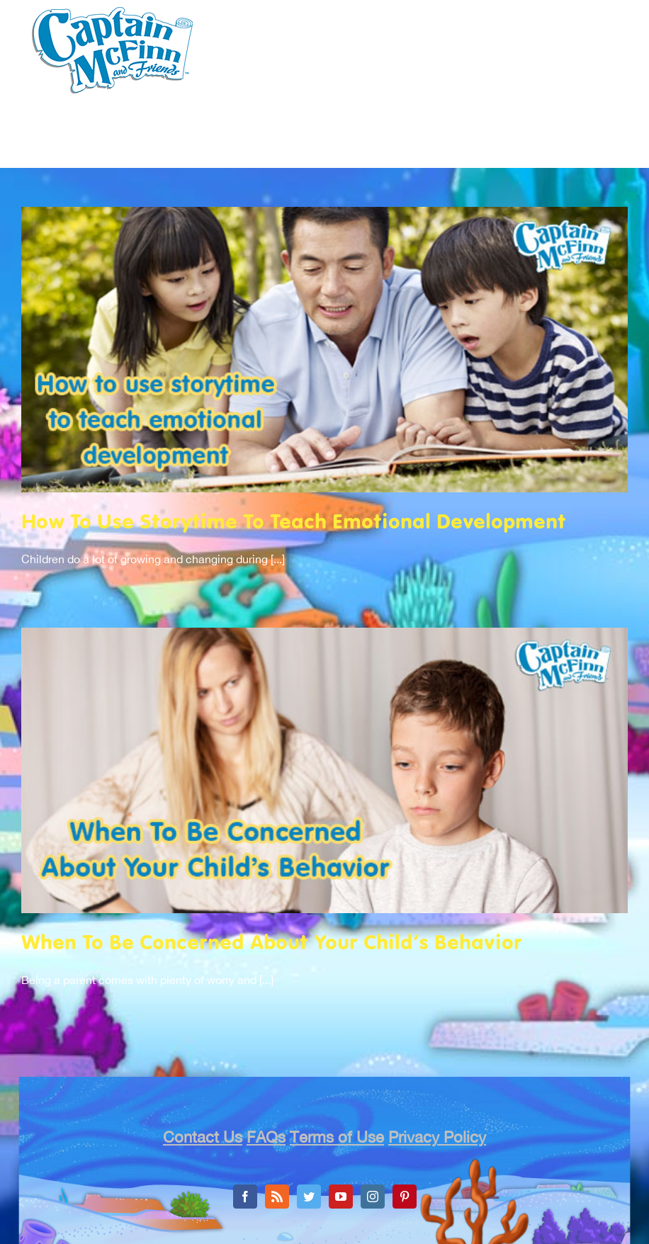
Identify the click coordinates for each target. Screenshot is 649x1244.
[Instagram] (373, 1196)
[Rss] (277, 1196)
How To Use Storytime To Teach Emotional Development (293, 523)
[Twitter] (309, 1196)
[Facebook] (245, 1196)
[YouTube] (341, 1196)
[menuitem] (132, 154)
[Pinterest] (405, 1196)
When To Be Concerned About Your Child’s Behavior (271, 944)
